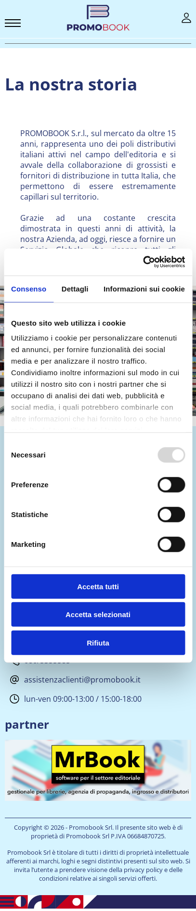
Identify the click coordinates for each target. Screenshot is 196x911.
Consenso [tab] (28, 288)
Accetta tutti (98, 586)
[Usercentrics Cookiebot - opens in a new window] (143, 262)
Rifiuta (98, 642)
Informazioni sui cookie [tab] (144, 288)
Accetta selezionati (98, 614)
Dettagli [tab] (75, 288)
